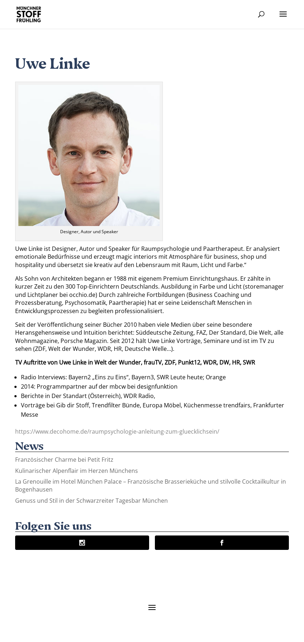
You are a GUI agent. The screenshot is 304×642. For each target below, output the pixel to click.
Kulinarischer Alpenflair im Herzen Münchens (76, 471)
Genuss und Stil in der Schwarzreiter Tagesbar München (91, 501)
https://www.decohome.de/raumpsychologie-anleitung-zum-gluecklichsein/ (117, 431)
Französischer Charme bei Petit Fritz (64, 460)
